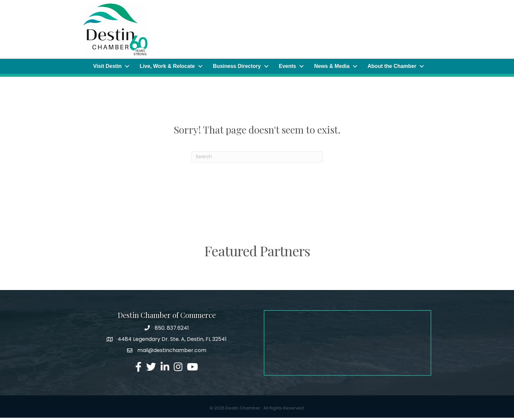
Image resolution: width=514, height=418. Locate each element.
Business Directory (237, 66)
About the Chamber (392, 66)
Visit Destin (107, 66)
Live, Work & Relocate (167, 66)
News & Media (331, 66)
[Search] (257, 156)
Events (287, 66)
